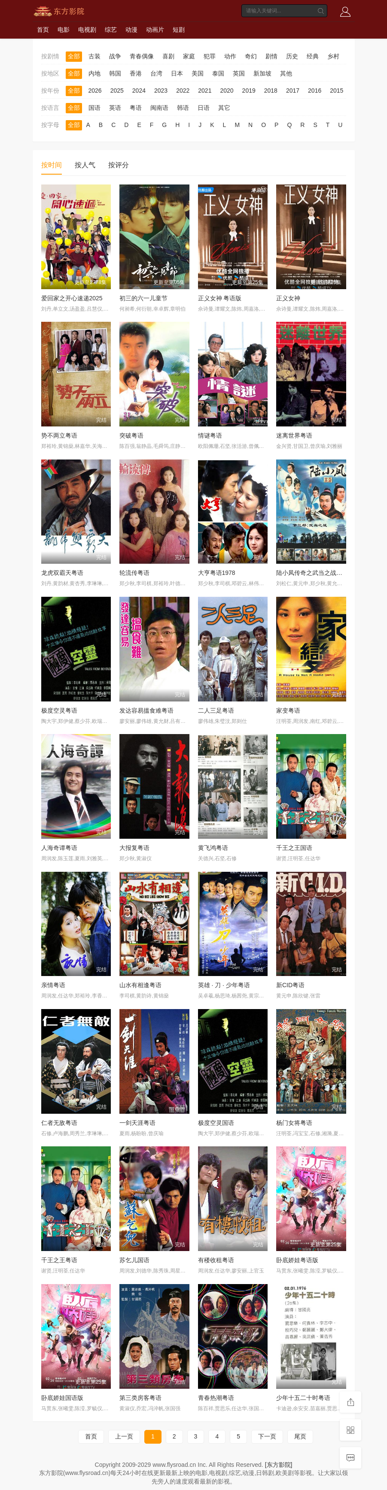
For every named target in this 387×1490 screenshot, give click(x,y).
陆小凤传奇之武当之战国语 (312, 572)
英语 (115, 107)
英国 (239, 73)
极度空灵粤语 (59, 710)
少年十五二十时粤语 (303, 1397)
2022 (182, 90)
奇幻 (251, 56)
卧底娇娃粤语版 (297, 1260)
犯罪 (210, 56)
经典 (313, 56)
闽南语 (159, 107)
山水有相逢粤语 (140, 985)
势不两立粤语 (59, 435)
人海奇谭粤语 (59, 847)
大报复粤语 (134, 847)
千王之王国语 (294, 847)
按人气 (85, 165)
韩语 (183, 107)
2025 (117, 90)
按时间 (51, 165)
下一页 (267, 1436)
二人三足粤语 (216, 710)
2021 (204, 90)
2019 (249, 90)
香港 (136, 73)
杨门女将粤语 (294, 1122)
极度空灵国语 (216, 1122)
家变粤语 (288, 710)
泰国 (218, 73)
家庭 (189, 56)
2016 (314, 90)
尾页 (300, 1436)
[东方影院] (279, 1464)
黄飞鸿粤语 (213, 847)
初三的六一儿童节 (143, 298)
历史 (292, 56)
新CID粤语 (290, 985)
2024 (139, 90)
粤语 (136, 107)
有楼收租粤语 (216, 1260)
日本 (177, 73)
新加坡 (262, 73)
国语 (94, 107)
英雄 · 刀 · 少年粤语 (224, 985)
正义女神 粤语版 (220, 298)
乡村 (333, 56)
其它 (224, 107)
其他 (286, 73)
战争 (115, 56)
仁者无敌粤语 (59, 1122)
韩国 (115, 73)
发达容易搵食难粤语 (146, 710)
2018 (270, 90)
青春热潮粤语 (216, 1397)
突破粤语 (131, 435)
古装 (94, 56)
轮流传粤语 (134, 572)
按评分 (118, 165)
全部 (74, 56)
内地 (94, 73)
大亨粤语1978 (216, 572)
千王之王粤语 (59, 1260)
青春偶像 (142, 56)
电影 (64, 29)
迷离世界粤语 (294, 435)
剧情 (271, 56)
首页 (43, 29)
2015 (336, 90)
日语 (204, 107)
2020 (226, 90)
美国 (198, 73)
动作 (230, 56)
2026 (95, 90)
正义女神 (288, 298)
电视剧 (87, 29)
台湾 (156, 73)
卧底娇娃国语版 (62, 1397)
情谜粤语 (210, 435)
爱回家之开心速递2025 (72, 298)
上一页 (124, 1436)
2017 (292, 90)
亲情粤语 (53, 985)
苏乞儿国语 (134, 1260)
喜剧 (168, 56)
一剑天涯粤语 (137, 1122)
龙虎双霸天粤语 (62, 572)
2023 (161, 90)
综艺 (111, 29)
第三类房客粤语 (140, 1397)
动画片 (155, 29)
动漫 (131, 29)
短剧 (179, 29)
